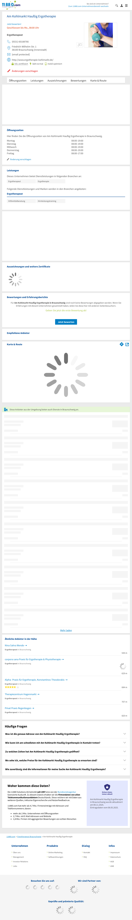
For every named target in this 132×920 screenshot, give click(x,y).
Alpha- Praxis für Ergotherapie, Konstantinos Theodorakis (34, 679)
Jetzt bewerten (66, 322)
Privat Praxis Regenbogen (18, 708)
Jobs (15, 866)
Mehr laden (66, 630)
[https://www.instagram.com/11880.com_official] (42, 888)
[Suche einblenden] (117, 5)
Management (18, 857)
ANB (112, 866)
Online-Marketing (55, 852)
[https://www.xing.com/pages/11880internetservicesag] (50, 888)
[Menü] (127, 5)
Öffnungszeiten (17, 80)
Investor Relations (20, 861)
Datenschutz (115, 857)
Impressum (115, 852)
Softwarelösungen (55, 857)
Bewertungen (78, 80)
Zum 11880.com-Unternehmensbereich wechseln (88, 6)
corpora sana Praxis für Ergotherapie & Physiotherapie (33, 659)
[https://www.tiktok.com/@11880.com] (35, 888)
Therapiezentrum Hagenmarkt (20, 694)
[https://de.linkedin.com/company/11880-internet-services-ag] (57, 888)
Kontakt (86, 852)
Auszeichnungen (57, 80)
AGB (112, 861)
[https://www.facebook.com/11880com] (27, 888)
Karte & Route (98, 80)
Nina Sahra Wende (14, 645)
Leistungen (37, 80)
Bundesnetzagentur (67, 792)
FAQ (85, 857)
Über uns (17, 852)
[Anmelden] (122, 5)
